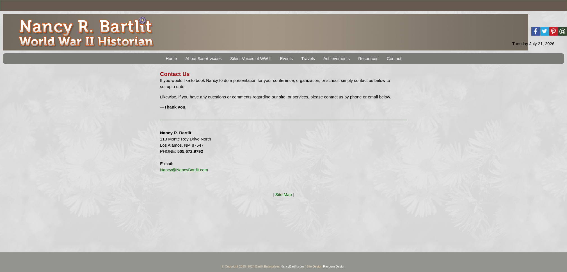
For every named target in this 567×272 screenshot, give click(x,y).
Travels (308, 58)
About (203, 58)
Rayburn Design (334, 266)
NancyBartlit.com (292, 266)
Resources (368, 58)
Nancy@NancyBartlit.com (184, 169)
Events (286, 58)
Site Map (283, 194)
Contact (394, 58)
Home (171, 58)
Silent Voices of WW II (251, 58)
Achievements (336, 58)
